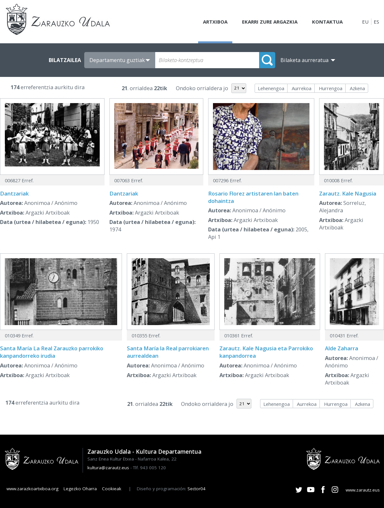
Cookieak (111, 489)
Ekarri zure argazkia (270, 21)
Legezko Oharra (80, 489)
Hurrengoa (330, 88)
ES (376, 21)
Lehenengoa (271, 88)
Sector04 (196, 489)
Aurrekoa (301, 88)
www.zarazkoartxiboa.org (32, 489)
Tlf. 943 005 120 (149, 468)
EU (365, 21)
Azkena (357, 88)
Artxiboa (215, 21)
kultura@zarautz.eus (108, 468)
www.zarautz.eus (363, 490)
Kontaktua (327, 21)
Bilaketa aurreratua (304, 60)
